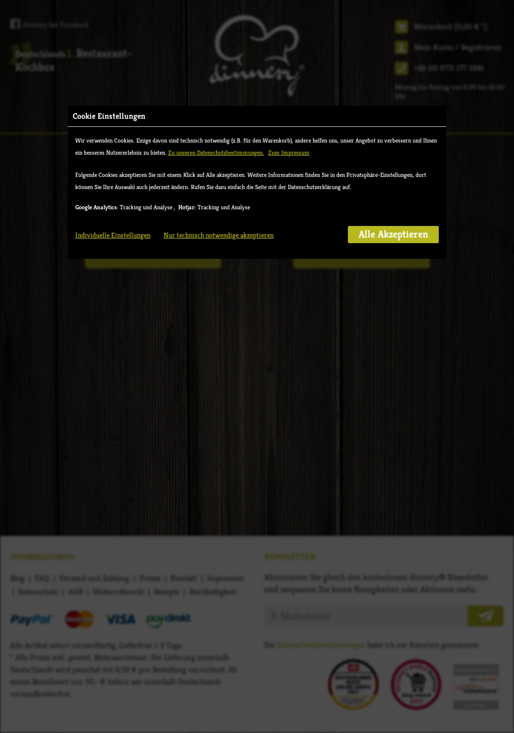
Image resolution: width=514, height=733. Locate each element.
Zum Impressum (289, 152)
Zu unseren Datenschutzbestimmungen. (216, 152)
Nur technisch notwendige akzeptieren (219, 235)
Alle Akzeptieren (393, 234)
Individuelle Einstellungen (112, 235)
